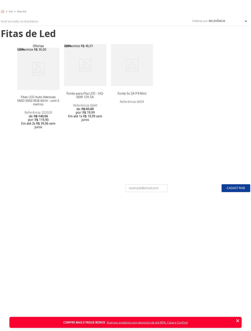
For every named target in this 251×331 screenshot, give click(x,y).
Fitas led (21, 11)
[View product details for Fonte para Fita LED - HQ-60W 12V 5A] (85, 93)
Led (11, 11)
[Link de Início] (3, 11)
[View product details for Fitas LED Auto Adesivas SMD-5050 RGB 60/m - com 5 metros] (38, 93)
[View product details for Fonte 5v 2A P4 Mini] (132, 93)
